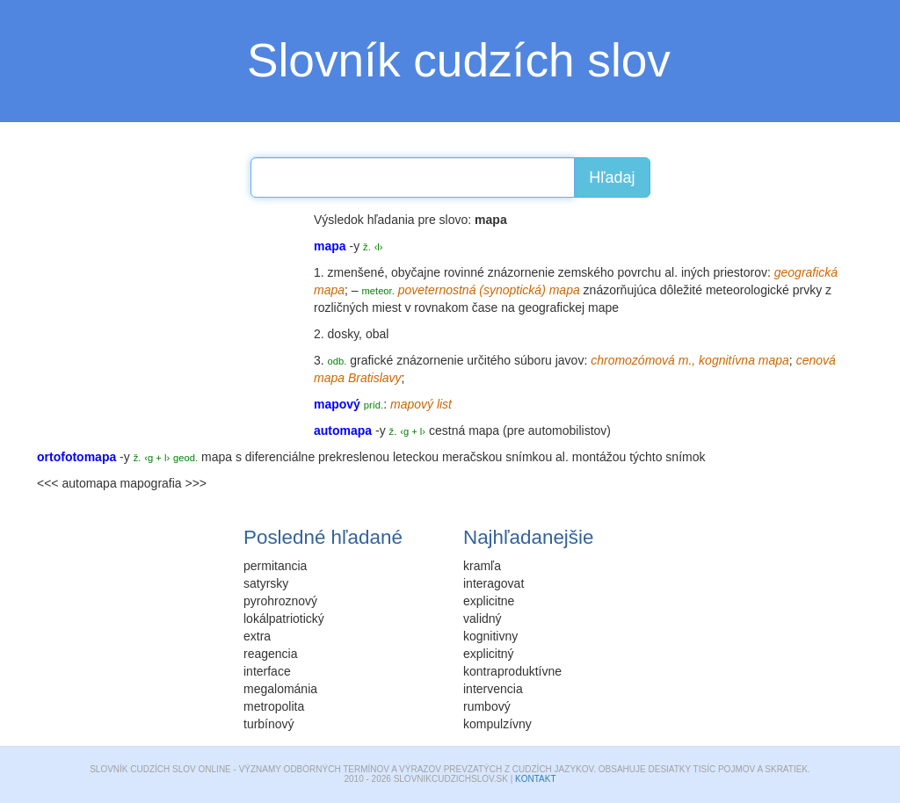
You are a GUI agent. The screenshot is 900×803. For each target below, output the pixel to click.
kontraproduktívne (512, 671)
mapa (483, 430)
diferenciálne (280, 457)
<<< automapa (77, 483)
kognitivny (490, 636)
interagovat (493, 583)
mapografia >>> (163, 483)
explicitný (488, 654)
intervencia (493, 689)
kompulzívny (497, 724)
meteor (377, 291)
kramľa (482, 566)
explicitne (488, 601)
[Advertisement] (169, 320)
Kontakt (535, 779)
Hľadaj (612, 177)
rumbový (487, 706)
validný (482, 618)
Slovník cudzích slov (459, 60)
